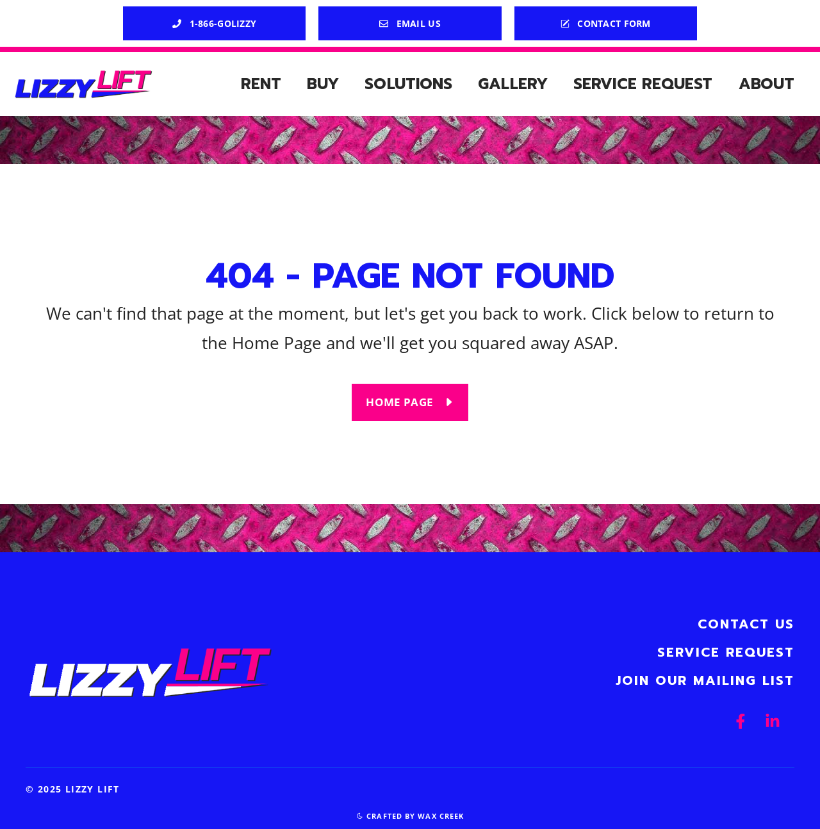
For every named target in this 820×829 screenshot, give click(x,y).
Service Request (643, 83)
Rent (261, 83)
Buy (323, 83)
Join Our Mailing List (705, 680)
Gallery (513, 83)
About (767, 83)
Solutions (408, 83)
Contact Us (746, 624)
